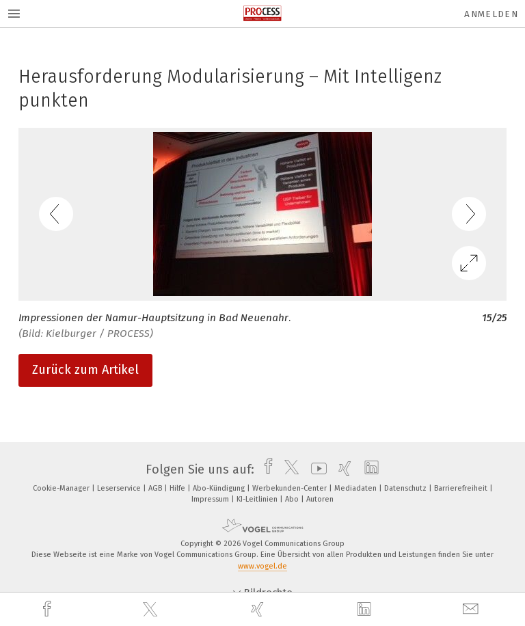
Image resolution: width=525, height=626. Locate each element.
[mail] (472, 609)
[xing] (259, 609)
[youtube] (315, 469)
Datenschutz (406, 488)
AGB (156, 488)
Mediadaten (356, 488)
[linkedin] (365, 609)
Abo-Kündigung (220, 488)
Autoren (320, 499)
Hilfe (178, 488)
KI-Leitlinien (258, 499)
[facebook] (48, 609)
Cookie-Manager (62, 488)
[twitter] (152, 609)
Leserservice (120, 488)
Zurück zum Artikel (85, 369)
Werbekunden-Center (290, 488)
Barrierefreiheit (461, 488)
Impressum (211, 499)
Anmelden (491, 14)
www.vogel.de (262, 566)
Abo (293, 499)
